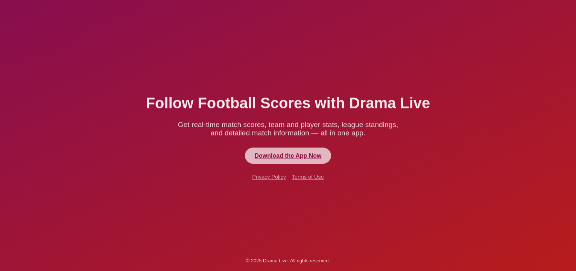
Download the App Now (287, 156)
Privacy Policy (269, 178)
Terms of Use (308, 178)
